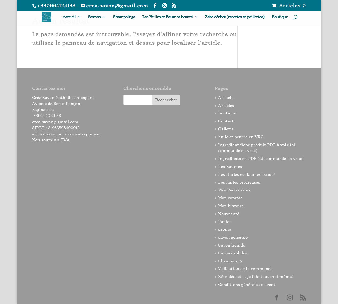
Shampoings (124, 17)
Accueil (69, 17)
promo (224, 229)
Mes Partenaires (234, 190)
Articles (226, 105)
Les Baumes (230, 166)
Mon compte (230, 198)
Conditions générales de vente (247, 284)
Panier (224, 221)
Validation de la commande (245, 268)
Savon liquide (231, 245)
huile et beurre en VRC (240, 137)
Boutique (280, 17)
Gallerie (226, 129)
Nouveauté (228, 214)
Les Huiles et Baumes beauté (167, 17)
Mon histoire (231, 206)
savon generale (233, 237)
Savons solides (232, 253)
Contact (226, 121)
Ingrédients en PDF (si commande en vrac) (261, 158)
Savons (94, 17)
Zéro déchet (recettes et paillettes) (234, 17)
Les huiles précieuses (239, 182)
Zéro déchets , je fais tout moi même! (255, 276)
